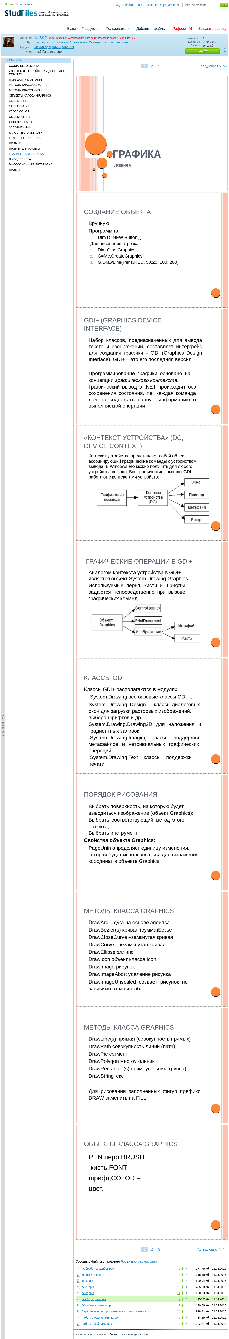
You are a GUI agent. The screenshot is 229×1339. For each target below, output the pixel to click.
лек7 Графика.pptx (94, 1299)
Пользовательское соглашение (88, 1334)
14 (178, 1293)
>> (225, 66)
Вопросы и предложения (163, 5)
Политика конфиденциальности (129, 1334)
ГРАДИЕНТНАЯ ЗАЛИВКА (26, 153)
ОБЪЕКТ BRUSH (20, 116)
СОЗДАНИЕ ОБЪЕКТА (24, 65)
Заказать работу (212, 29)
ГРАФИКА (15, 60)
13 (178, 1287)
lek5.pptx (87, 1280)
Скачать (202, 51)
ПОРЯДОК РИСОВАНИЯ (25, 79)
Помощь (8, 1334)
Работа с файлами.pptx (97, 1323)
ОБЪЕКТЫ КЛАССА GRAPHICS (30, 95)
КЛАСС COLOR (19, 111)
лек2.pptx (88, 1293)
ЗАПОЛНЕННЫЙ (20, 127)
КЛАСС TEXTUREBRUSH (26, 132)
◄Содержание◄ (3, 129)
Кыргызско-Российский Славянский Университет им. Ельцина (81, 42)
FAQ (117, 5)
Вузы (71, 29)
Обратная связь (133, 5)
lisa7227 (40, 37)
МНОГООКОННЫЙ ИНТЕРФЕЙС (31, 164)
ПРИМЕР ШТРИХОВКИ (24, 148)
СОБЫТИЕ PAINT (20, 122)
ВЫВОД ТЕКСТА (20, 159)
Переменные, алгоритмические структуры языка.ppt (116, 1311)
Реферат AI (182, 29)
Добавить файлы (151, 29)
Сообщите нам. (127, 38)
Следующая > (209, 66)
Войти (9, 4)
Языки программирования (54, 47)
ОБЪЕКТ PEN (18, 100)
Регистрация (23, 4)
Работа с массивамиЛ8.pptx (100, 1317)
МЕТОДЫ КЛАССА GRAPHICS (29, 85)
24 (178, 1311)
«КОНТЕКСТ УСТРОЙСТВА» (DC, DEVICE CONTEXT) (37, 72)
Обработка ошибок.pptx (97, 1305)
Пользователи (117, 29)
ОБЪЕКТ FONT (19, 106)
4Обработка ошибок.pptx (98, 1268)
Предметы (90, 29)
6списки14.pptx (91, 1274)
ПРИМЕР (15, 143)
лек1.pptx (88, 1287)
